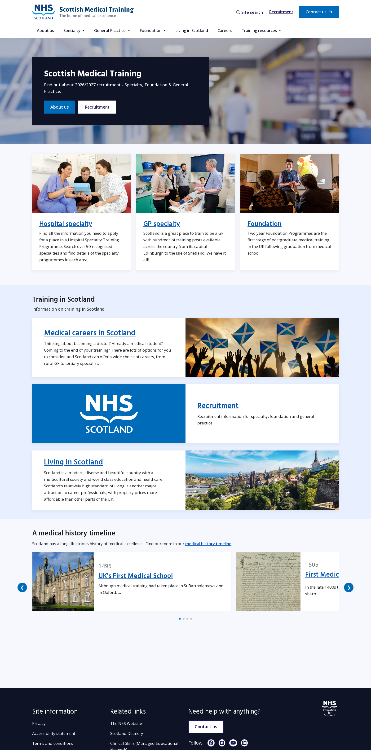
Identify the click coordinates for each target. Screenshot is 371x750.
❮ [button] (22, 587)
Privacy (39, 723)
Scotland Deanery (126, 733)
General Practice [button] (110, 30)
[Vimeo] (221, 743)
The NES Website (126, 723)
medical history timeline (208, 543)
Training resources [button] (260, 30)
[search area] (250, 12)
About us (45, 30)
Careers (224, 30)
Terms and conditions (52, 743)
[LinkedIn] (243, 743)
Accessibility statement (53, 733)
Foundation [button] (151, 30)
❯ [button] (349, 587)
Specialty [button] (72, 30)
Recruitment (281, 11)
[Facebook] (210, 743)
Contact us (319, 11)
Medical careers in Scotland (90, 333)
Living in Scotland (191, 30)
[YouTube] (232, 743)
